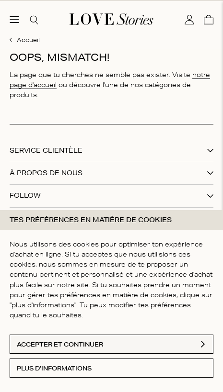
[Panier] (208, 15)
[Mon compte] (189, 15)
